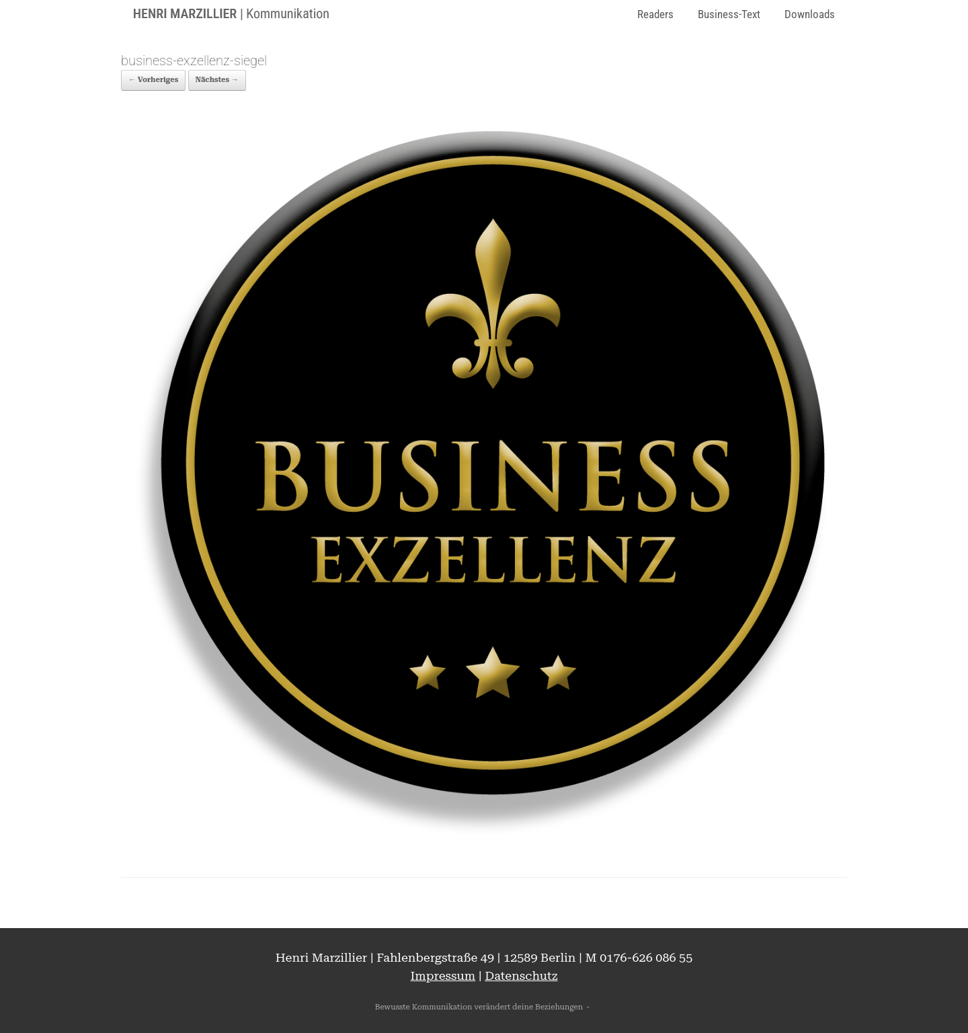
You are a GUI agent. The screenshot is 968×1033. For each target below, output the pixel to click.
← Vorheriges (153, 79)
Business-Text (729, 14)
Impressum (443, 975)
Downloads (809, 14)
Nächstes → (217, 79)
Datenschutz (521, 975)
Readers (655, 14)
